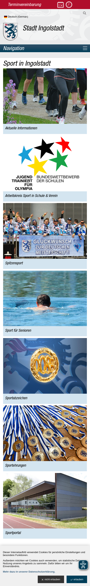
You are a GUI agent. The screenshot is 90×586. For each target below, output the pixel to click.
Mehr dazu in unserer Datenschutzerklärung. (29, 571)
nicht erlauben (51, 579)
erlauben (76, 579)
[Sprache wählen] (22, 17)
